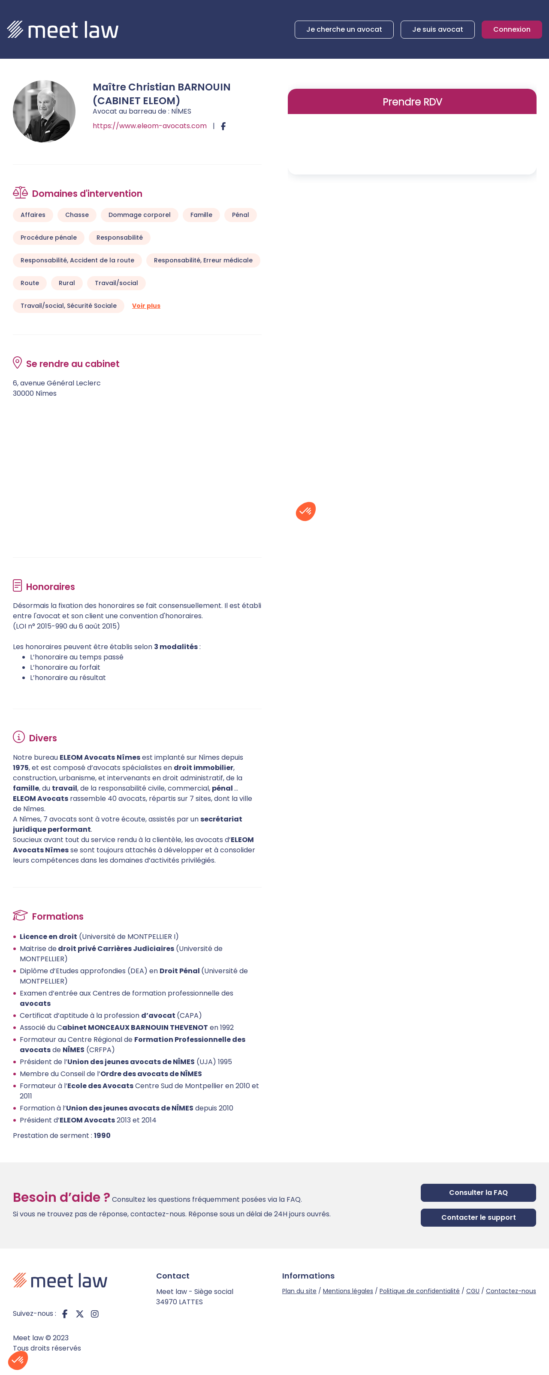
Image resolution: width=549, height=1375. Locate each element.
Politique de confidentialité (420, 1291)
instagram (94, 1313)
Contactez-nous (511, 1291)
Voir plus (146, 305)
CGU (473, 1291)
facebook (64, 1313)
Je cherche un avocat (344, 29)
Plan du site (299, 1291)
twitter (79, 1313)
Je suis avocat (437, 29)
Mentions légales (348, 1291)
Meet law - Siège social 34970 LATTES (194, 1297)
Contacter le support (478, 1217)
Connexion (512, 29)
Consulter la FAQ (478, 1192)
